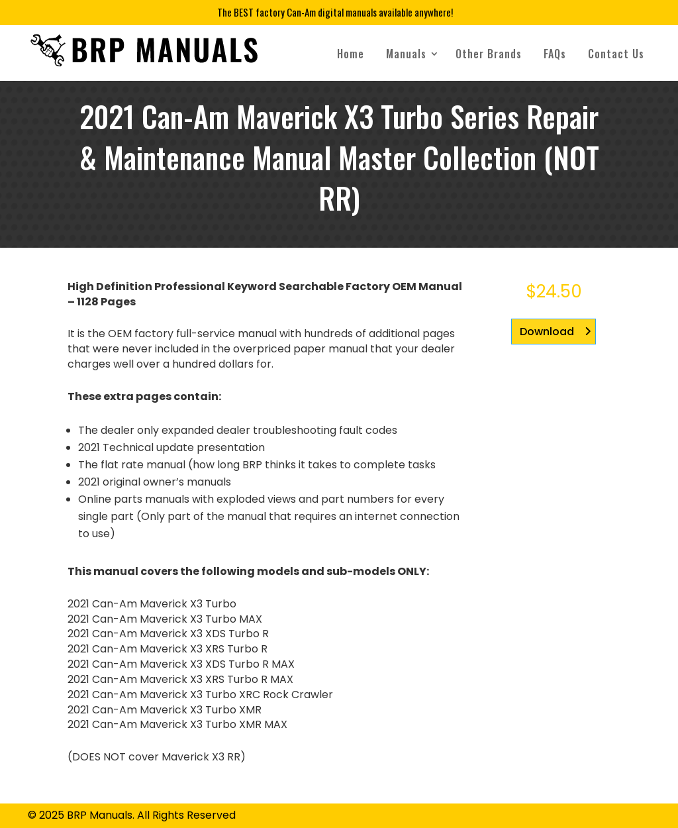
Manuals (406, 54)
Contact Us (616, 54)
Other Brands (489, 54)
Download (547, 331)
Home (350, 54)
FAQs (555, 54)
